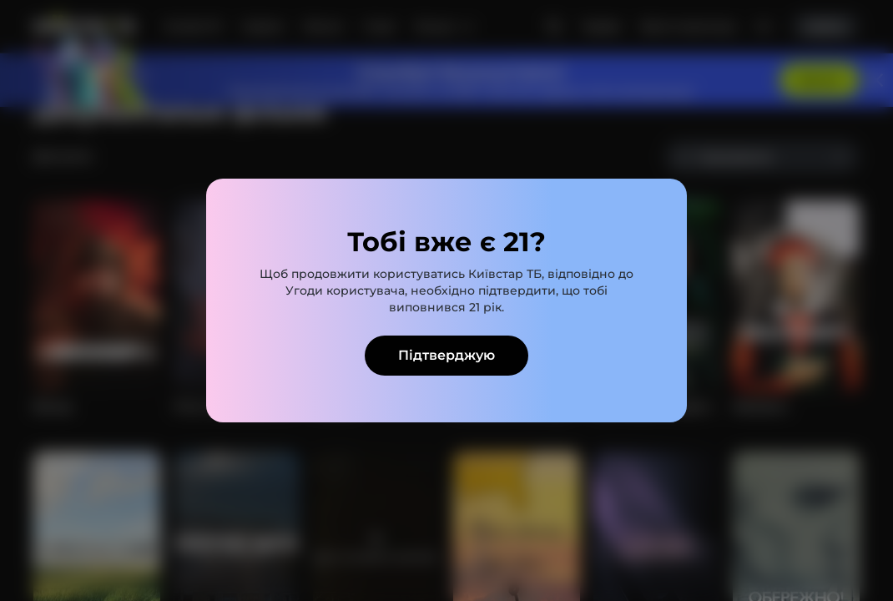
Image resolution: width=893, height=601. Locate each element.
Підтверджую (446, 355)
